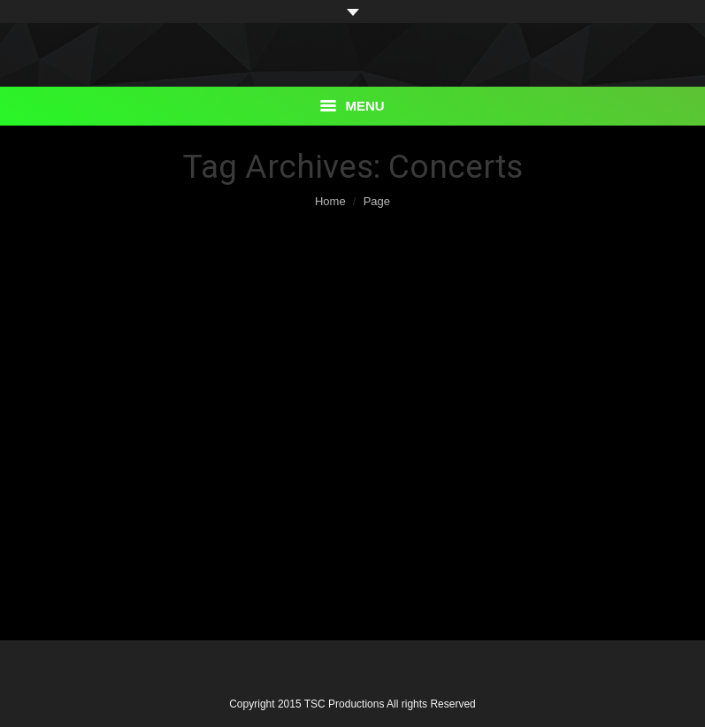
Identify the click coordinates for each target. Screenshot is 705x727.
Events (86, 297)
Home (330, 201)
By (181, 568)
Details (78, 549)
